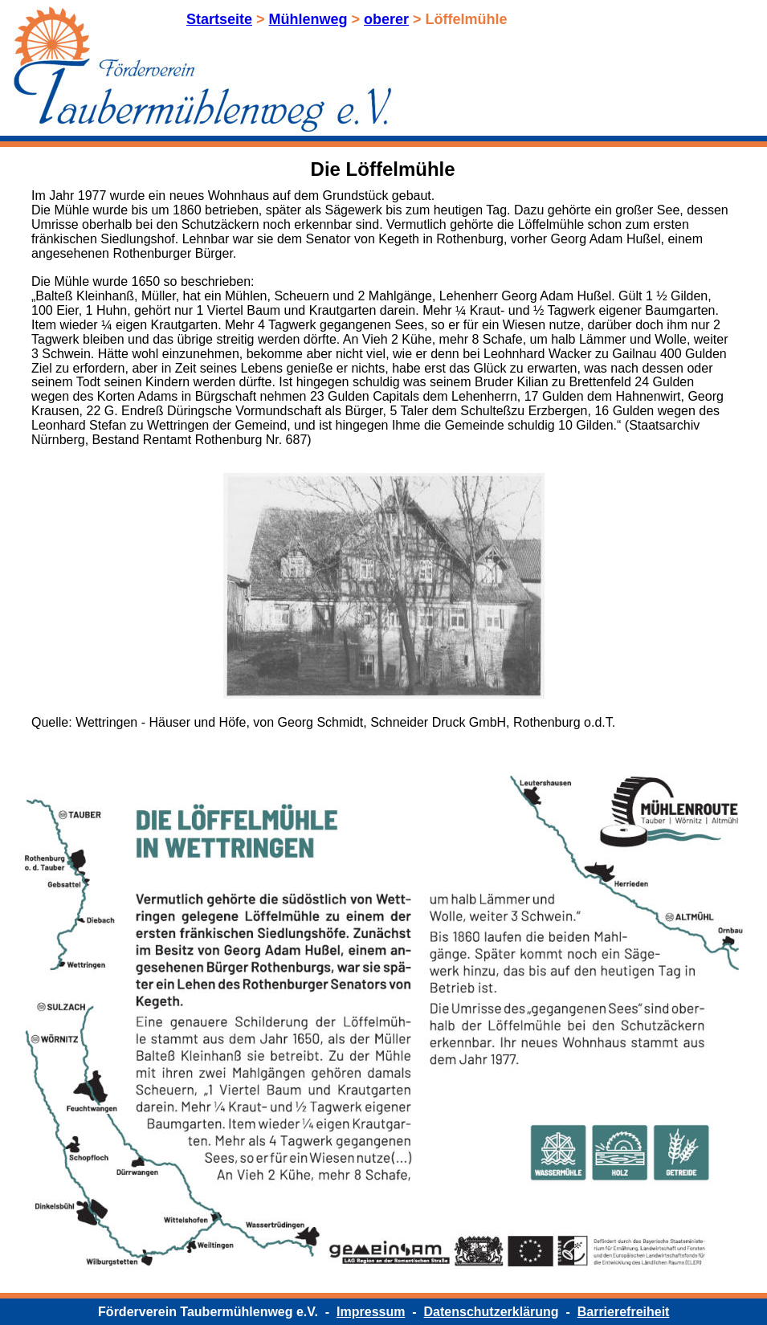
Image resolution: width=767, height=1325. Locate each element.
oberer (386, 19)
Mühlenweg (308, 19)
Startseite (219, 19)
